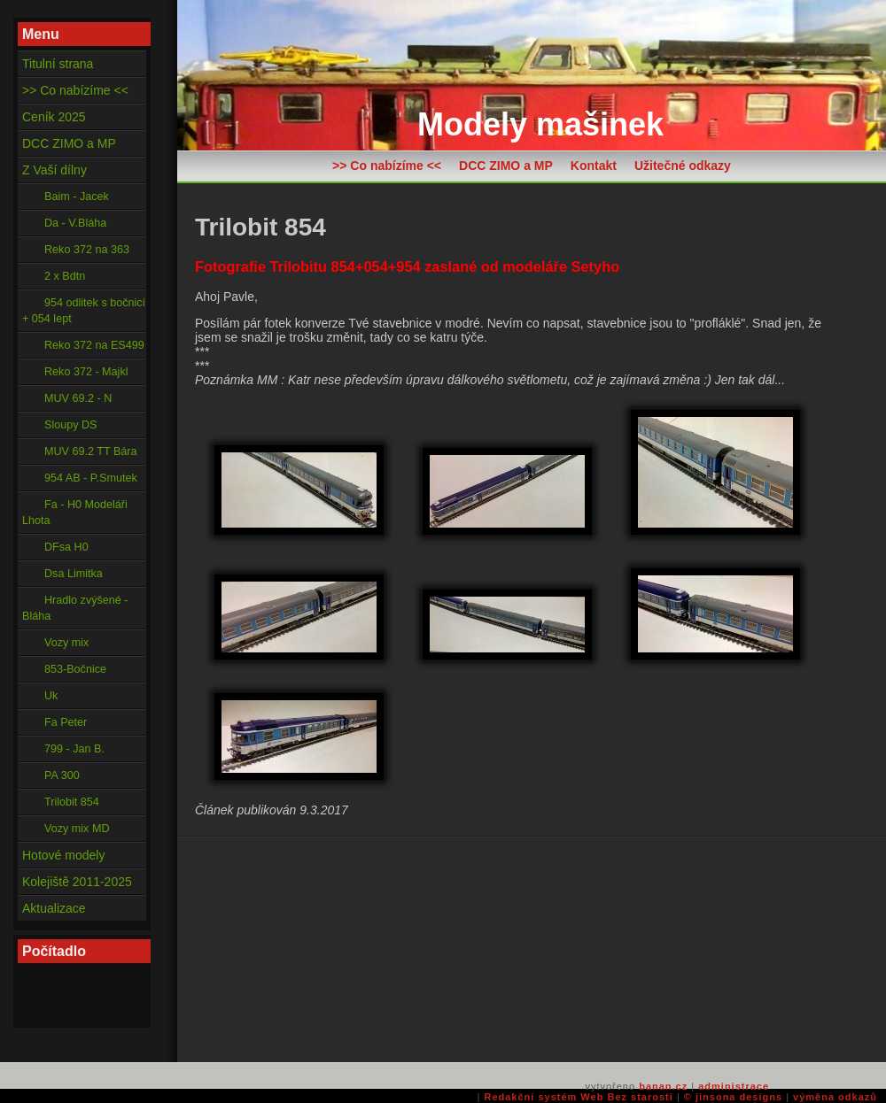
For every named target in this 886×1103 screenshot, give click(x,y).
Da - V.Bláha (75, 223)
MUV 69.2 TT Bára (90, 451)
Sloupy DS (70, 425)
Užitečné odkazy (682, 165)
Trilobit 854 (71, 802)
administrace (733, 1086)
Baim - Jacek (76, 196)
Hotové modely (63, 855)
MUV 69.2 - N (78, 398)
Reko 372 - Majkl (86, 372)
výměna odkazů (835, 1096)
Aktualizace (54, 908)
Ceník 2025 (54, 117)
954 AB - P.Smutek (90, 478)
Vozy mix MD (76, 828)
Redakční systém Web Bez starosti (578, 1096)
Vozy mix (66, 642)
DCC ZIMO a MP (506, 165)
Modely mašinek (540, 124)
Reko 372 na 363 (86, 249)
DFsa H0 (66, 547)
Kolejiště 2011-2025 (77, 882)
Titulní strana (57, 64)
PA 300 (62, 775)
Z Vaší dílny (54, 170)
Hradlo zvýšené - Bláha (75, 608)
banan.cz (663, 1086)
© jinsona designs (733, 1096)
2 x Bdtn (64, 276)
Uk (51, 696)
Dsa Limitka (73, 573)
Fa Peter (65, 722)
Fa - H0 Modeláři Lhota (75, 512)
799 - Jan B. (74, 749)
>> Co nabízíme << (386, 165)
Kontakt (594, 165)
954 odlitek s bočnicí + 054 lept (83, 311)
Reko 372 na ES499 (94, 345)
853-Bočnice (75, 669)
